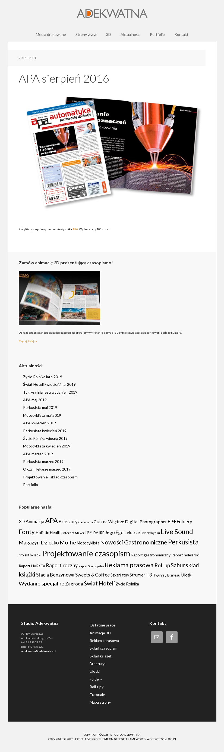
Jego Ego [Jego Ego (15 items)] (114, 532)
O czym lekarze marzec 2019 (47, 469)
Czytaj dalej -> (28, 341)
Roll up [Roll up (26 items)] (162, 565)
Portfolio (30, 484)
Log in (171, 739)
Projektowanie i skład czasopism (50, 477)
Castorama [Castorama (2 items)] (85, 522)
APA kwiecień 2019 (39, 423)
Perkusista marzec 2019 (43, 461)
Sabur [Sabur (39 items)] (178, 565)
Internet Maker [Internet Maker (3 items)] (73, 533)
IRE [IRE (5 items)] (101, 533)
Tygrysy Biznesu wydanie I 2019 (50, 392)
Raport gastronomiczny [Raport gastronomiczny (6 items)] (151, 555)
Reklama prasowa (104, 640)
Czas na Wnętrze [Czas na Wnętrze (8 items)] (109, 521)
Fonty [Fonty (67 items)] (27, 531)
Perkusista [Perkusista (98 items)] (183, 542)
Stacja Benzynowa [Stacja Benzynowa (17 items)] (55, 575)
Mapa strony (100, 702)
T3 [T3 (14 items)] (149, 575)
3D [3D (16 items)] (22, 521)
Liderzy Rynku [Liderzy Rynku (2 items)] (150, 533)
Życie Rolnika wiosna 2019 (45, 438)
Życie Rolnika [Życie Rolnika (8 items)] (127, 583)
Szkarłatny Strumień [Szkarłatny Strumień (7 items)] (128, 575)
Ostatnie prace (102, 625)
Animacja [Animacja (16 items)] (35, 521)
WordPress (156, 739)
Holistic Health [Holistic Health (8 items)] (49, 532)
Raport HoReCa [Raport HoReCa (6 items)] (32, 565)
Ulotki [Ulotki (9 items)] (187, 574)
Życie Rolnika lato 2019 (42, 376)
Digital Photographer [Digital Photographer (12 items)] (146, 521)
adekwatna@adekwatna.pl (38, 651)
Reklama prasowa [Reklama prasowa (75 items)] (129, 565)
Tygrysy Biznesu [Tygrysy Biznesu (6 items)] (166, 575)
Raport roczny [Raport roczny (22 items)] (62, 565)
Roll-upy (96, 686)
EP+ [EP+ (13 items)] (172, 521)
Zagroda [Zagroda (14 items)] (74, 584)
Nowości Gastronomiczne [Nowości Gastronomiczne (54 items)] (133, 542)
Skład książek (101, 656)
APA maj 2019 (35, 399)
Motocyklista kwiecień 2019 (46, 446)
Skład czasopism (103, 648)
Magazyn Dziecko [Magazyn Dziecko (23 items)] (39, 543)
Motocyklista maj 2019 (42, 415)
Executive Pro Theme (92, 739)
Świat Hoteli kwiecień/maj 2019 (49, 384)
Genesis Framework (129, 739)
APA (75, 229)
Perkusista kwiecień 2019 (45, 430)
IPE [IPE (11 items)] (88, 532)
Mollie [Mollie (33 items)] (68, 542)
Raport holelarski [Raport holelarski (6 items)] (185, 555)
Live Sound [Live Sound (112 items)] (177, 531)
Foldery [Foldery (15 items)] (184, 521)
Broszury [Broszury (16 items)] (68, 521)
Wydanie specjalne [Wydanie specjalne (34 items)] (41, 583)
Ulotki (95, 671)
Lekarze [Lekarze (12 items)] (132, 532)
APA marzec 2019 (38, 454)
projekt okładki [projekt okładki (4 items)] (30, 555)
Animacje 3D (100, 633)
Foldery (96, 679)
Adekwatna (112, 13)
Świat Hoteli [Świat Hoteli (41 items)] (99, 583)
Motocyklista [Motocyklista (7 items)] (88, 543)
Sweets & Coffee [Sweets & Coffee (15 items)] (92, 575)
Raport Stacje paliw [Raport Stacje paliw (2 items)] (91, 566)
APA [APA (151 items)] (51, 520)
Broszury (97, 663)
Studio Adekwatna (125, 734)
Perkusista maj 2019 (40, 407)
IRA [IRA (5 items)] (95, 533)
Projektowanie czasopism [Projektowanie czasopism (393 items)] (86, 553)
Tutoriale (97, 694)
